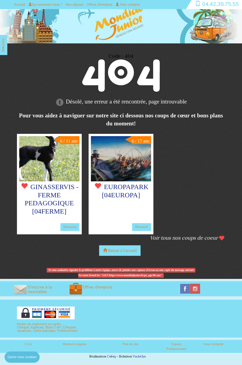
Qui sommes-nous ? (45, 4)
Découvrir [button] (69, 227)
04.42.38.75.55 (220, 4)
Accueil (19, 4)
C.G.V (28, 344)
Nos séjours (74, 4)
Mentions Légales (75, 344)
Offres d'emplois (99, 4)
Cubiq (111, 356)
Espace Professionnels (176, 346)
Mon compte (128, 4)
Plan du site (130, 344)
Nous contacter (214, 344)
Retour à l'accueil (120, 250)
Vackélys (139, 356)
